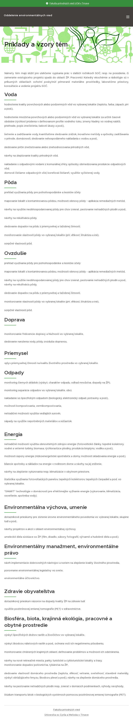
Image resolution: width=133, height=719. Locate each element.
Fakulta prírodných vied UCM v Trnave (69, 3)
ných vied (74, 709)
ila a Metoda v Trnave (76, 714)
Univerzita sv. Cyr (54, 714)
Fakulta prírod (61, 709)
